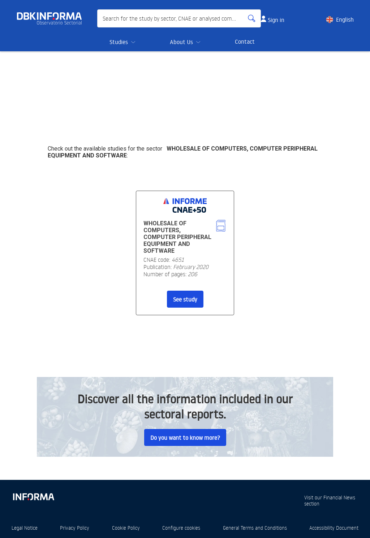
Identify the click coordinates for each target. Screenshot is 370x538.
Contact (245, 41)
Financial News (339, 497)
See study (185, 299)
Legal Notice (25, 528)
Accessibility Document (333, 528)
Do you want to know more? (185, 437)
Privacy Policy (74, 528)
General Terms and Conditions (255, 528)
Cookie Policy (126, 528)
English (345, 19)
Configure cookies (181, 528)
